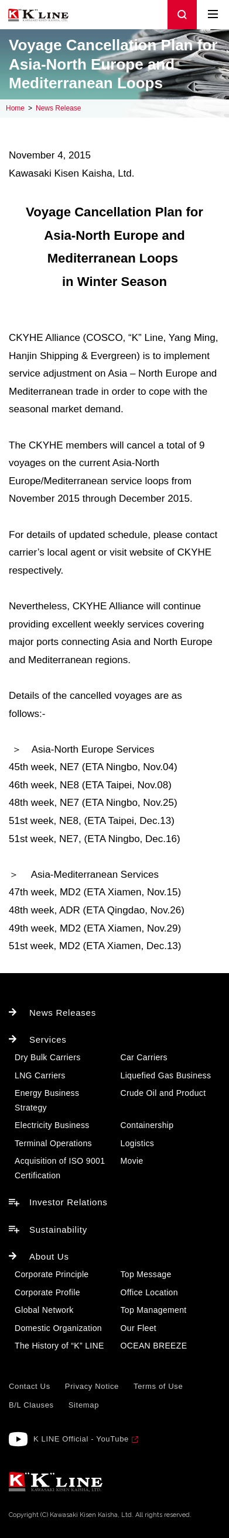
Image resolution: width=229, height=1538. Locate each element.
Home (15, 108)
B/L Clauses (31, 1405)
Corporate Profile (47, 1292)
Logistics (138, 1143)
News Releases (62, 1013)
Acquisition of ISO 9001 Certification (60, 1168)
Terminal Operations (53, 1143)
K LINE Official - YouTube (81, 1438)
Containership (147, 1125)
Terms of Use (158, 1386)
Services (48, 1039)
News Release (58, 108)
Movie (132, 1160)
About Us (49, 1256)
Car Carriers (144, 1057)
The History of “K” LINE (59, 1345)
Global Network (44, 1310)
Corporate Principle (51, 1274)
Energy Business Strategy (47, 1100)
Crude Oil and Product (163, 1093)
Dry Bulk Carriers (48, 1057)
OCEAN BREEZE (154, 1345)
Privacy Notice (92, 1386)
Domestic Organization (58, 1328)
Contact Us (29, 1386)
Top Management (154, 1310)
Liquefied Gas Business (166, 1075)
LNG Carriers (40, 1075)
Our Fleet (139, 1328)
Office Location (149, 1292)
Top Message (146, 1274)
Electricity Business (52, 1125)
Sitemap (84, 1405)
